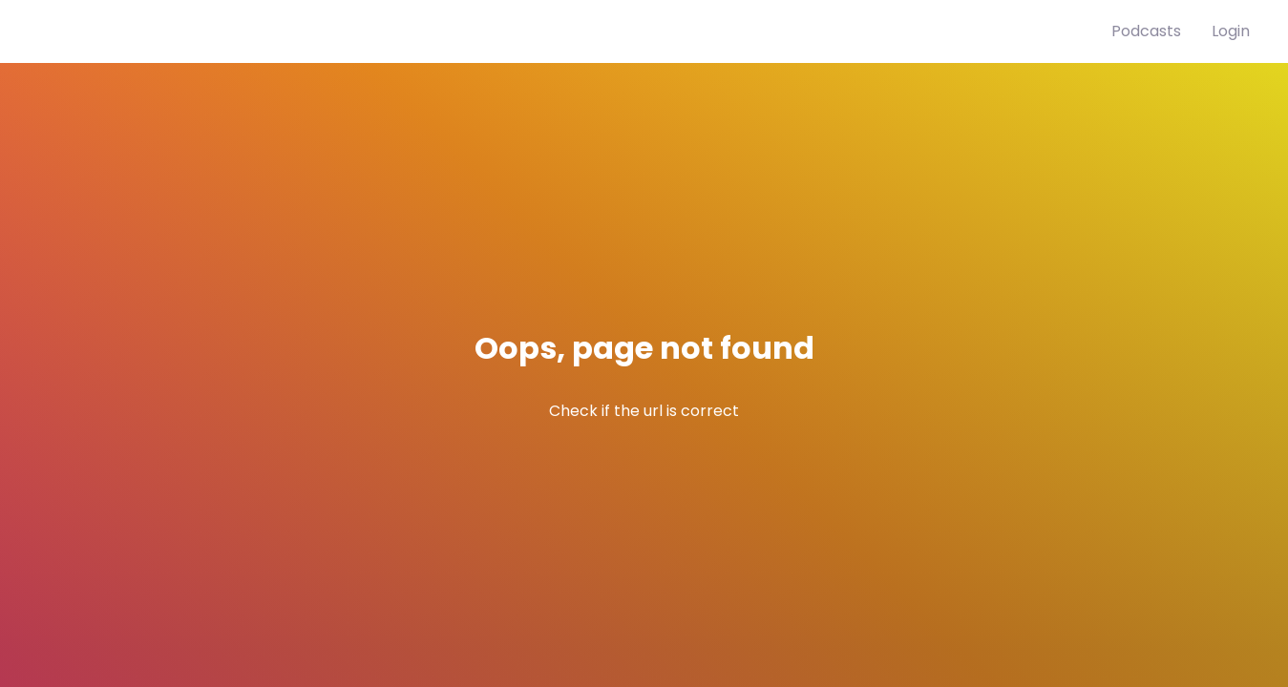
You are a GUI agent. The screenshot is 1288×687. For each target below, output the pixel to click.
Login (1231, 31)
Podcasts (1146, 31)
